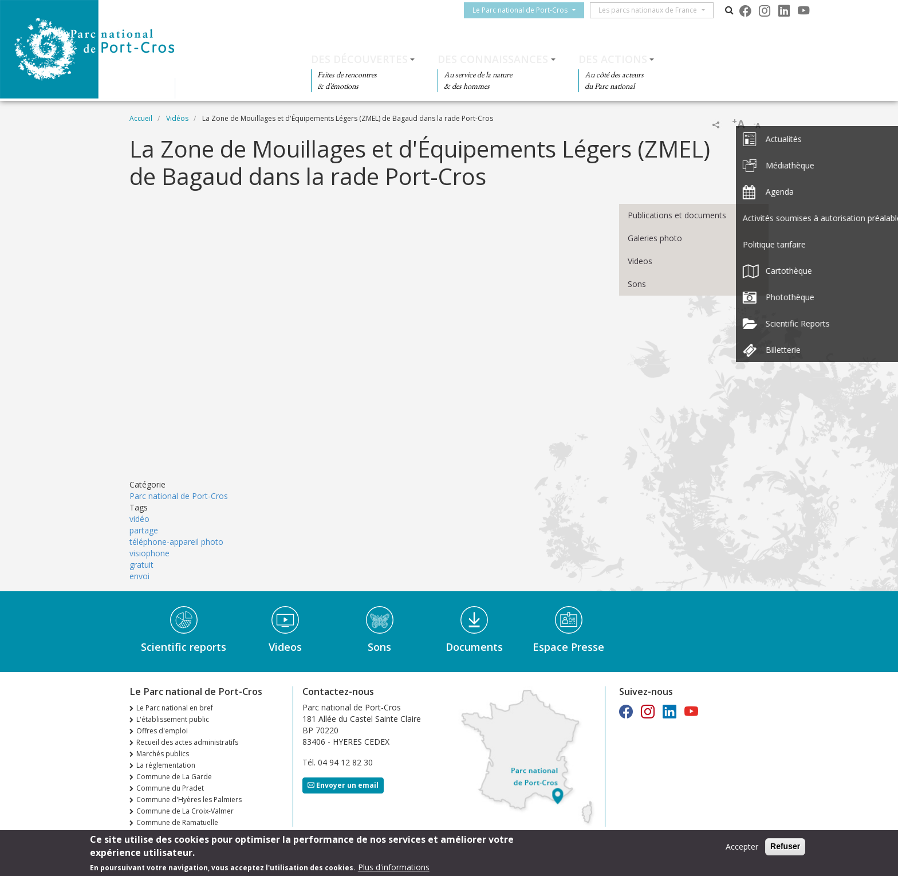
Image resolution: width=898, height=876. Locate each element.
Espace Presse (568, 647)
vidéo (139, 518)
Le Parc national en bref (174, 708)
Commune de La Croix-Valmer (185, 811)
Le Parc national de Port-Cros (524, 10)
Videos (640, 261)
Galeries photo (655, 238)
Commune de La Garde (174, 776)
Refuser (785, 846)
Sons (637, 283)
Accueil (140, 118)
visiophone (149, 553)
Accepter (742, 846)
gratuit (141, 564)
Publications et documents (677, 215)
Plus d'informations (394, 867)
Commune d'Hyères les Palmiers (189, 799)
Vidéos (177, 118)
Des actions (612, 59)
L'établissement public (172, 719)
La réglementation (165, 765)
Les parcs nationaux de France (652, 10)
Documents (474, 647)
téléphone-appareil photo (176, 541)
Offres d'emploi (162, 731)
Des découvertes (359, 59)
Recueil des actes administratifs (187, 742)
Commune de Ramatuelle (177, 822)
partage (143, 530)
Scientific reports (183, 647)
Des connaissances (493, 59)
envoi (139, 576)
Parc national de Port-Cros (178, 495)
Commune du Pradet (170, 788)
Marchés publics (162, 754)
